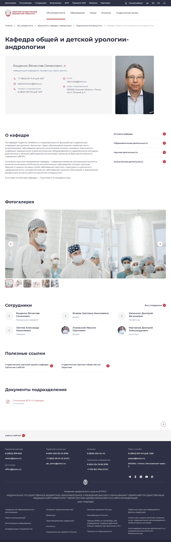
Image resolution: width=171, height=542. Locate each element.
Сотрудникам (40, 3)
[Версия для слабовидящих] (147, 3)
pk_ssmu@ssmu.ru (56, 463)
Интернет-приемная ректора (59, 509)
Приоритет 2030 (79, 3)
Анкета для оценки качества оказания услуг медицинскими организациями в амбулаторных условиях (146, 520)
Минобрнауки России (97, 515)
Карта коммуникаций (15, 518)
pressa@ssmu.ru (136, 458)
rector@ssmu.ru (13, 458)
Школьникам (10, 3)
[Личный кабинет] (134, 3)
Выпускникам (55, 3)
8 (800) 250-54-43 (96, 453)
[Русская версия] (153, 3)
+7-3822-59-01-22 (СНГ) (57, 458)
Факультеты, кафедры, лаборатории (55, 26)
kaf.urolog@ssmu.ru (77, 81)
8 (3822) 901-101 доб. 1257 (30, 92)
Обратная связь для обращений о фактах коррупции (144, 510)
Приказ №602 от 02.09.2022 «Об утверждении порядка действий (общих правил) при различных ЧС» (104, 523)
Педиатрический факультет (89, 26)
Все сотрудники (155, 305)
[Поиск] (164, 3)
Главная (9, 26)
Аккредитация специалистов (18, 529)
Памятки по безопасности (99, 531)
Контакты (50, 526)
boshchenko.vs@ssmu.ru (30, 84)
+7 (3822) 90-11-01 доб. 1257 (31, 78)
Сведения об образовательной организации (19, 510)
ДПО (67, 3)
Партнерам (105, 3)
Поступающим (25, 3)
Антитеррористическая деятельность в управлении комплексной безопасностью (146, 531)
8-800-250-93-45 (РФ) (57, 453)
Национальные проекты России (61, 532)
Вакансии (93, 3)
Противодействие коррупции (60, 521)
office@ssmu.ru (13, 469)
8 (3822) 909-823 (13, 453)
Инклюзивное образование (18, 523)
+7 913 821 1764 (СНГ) (97, 469)
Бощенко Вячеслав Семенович (37, 66)
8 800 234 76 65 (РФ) (97, 464)
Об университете (25, 26)
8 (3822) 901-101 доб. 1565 (141, 453)
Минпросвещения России (99, 509)
